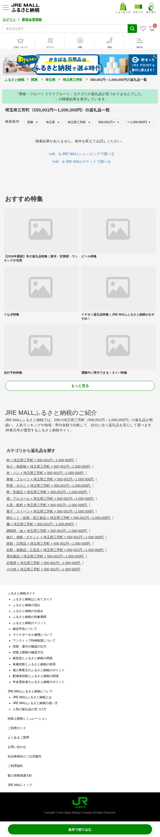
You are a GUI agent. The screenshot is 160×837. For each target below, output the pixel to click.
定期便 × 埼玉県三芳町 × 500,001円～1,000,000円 (43, 563)
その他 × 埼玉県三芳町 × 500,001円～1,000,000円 (43, 569)
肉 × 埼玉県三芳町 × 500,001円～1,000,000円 (40, 460)
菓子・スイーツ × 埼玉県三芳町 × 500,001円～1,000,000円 (50, 511)
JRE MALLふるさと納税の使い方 (35, 703)
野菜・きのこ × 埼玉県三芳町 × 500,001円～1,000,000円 (48, 486)
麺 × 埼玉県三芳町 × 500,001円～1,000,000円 (40, 524)
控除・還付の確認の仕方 (29, 646)
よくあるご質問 (18, 737)
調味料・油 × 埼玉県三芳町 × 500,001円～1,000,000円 (47, 531)
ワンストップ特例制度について (34, 640)
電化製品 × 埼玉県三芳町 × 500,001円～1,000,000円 (45, 556)
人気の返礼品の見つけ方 (29, 709)
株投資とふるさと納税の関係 (32, 658)
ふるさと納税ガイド (21, 593)
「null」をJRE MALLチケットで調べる (80, 161)
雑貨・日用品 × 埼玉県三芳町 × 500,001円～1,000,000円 (48, 543)
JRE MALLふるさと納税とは (32, 697)
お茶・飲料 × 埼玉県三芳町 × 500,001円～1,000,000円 (47, 505)
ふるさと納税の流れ (26, 605)
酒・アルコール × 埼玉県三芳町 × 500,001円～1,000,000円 (50, 499)
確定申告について (25, 629)
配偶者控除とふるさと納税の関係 (36, 676)
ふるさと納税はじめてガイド (32, 599)
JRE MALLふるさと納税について (30, 691)
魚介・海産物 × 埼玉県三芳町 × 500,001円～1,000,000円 (48, 466)
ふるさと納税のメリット (29, 623)
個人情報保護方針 (20, 775)
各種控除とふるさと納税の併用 (34, 664)
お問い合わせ (17, 747)
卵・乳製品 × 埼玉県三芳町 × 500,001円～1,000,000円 (47, 492)
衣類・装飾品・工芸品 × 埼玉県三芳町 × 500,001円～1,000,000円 (55, 550)
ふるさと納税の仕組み (28, 611)
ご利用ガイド (17, 728)
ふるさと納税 (14, 80)
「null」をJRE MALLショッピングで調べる (80, 154)
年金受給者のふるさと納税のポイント (39, 682)
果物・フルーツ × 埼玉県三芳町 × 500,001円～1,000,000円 (50, 479)
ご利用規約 (15, 766)
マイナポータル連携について (32, 634)
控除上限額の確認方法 (28, 652)
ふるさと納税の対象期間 (29, 617)
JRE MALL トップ (20, 785)
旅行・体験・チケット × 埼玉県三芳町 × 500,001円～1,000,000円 (55, 537)
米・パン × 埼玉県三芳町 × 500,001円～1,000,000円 (45, 473)
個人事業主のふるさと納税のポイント (39, 670)
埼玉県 (50, 80)
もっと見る (80, 386)
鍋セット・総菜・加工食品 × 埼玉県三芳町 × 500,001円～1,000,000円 (58, 518)
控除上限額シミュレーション (27, 718)
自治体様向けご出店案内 (24, 756)
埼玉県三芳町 (73, 80)
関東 (34, 80)
